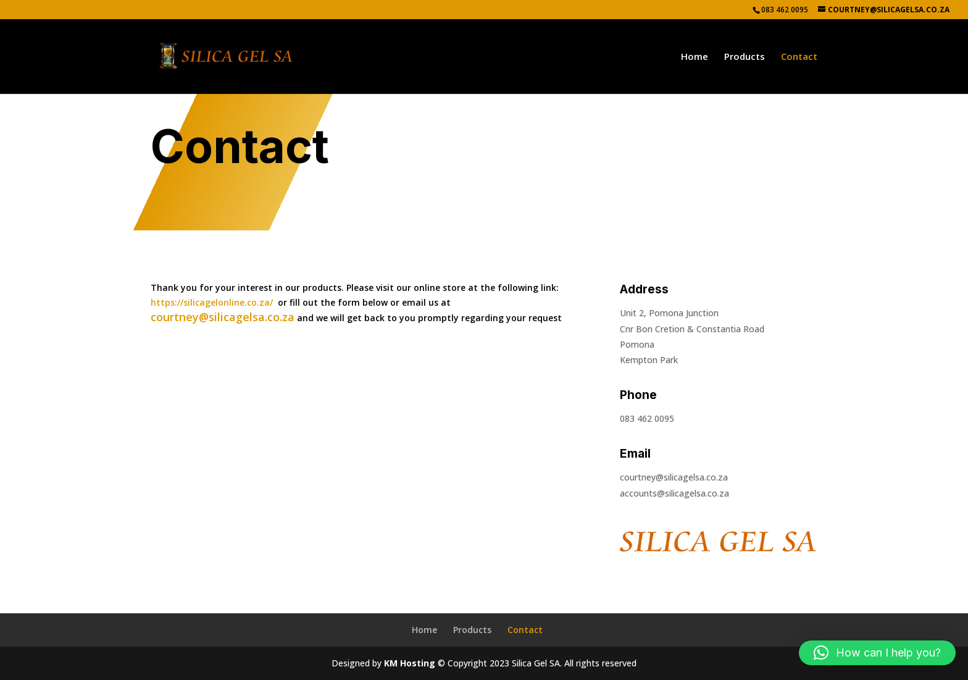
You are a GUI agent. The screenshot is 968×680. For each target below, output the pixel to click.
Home (694, 57)
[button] (877, 652)
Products (744, 57)
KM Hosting (409, 663)
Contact (799, 57)
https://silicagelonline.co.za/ (212, 302)
